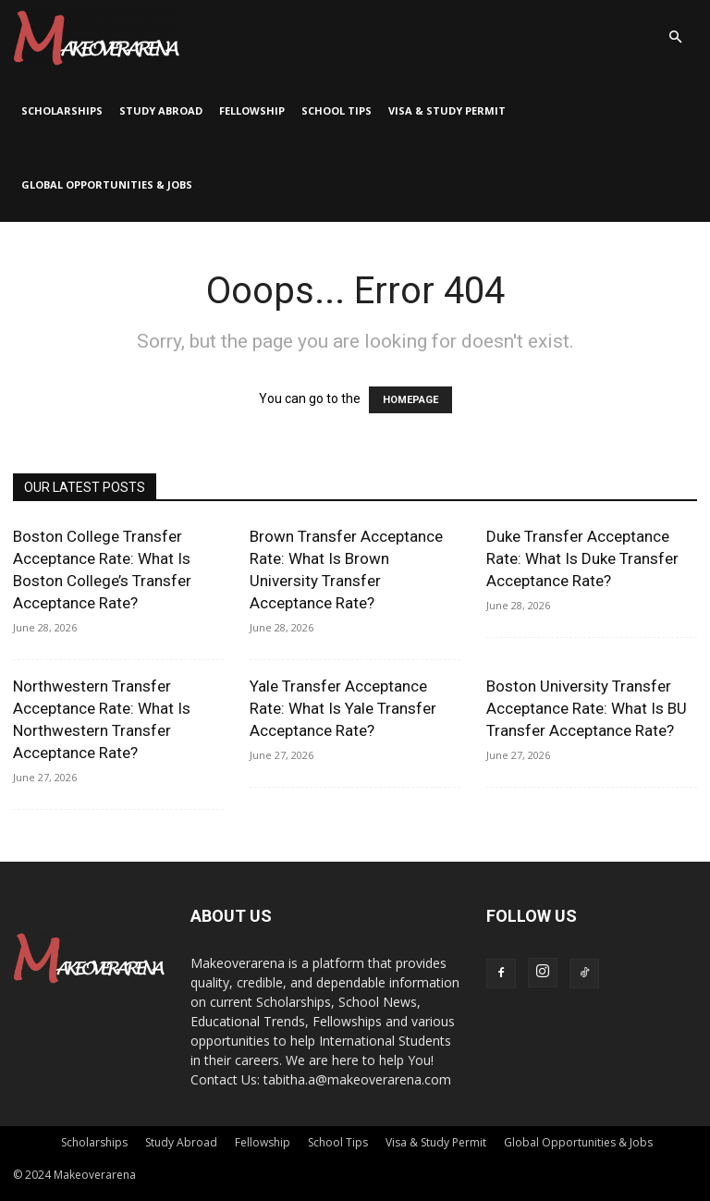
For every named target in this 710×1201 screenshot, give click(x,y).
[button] (675, 37)
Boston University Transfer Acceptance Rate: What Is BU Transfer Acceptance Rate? (586, 708)
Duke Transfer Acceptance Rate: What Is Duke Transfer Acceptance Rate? (582, 558)
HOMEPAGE (410, 400)
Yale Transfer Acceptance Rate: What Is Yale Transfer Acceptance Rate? (343, 708)
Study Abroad (160, 110)
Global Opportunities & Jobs (106, 184)
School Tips (336, 110)
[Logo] (96, 37)
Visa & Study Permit (447, 110)
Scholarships (62, 110)
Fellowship (252, 110)
